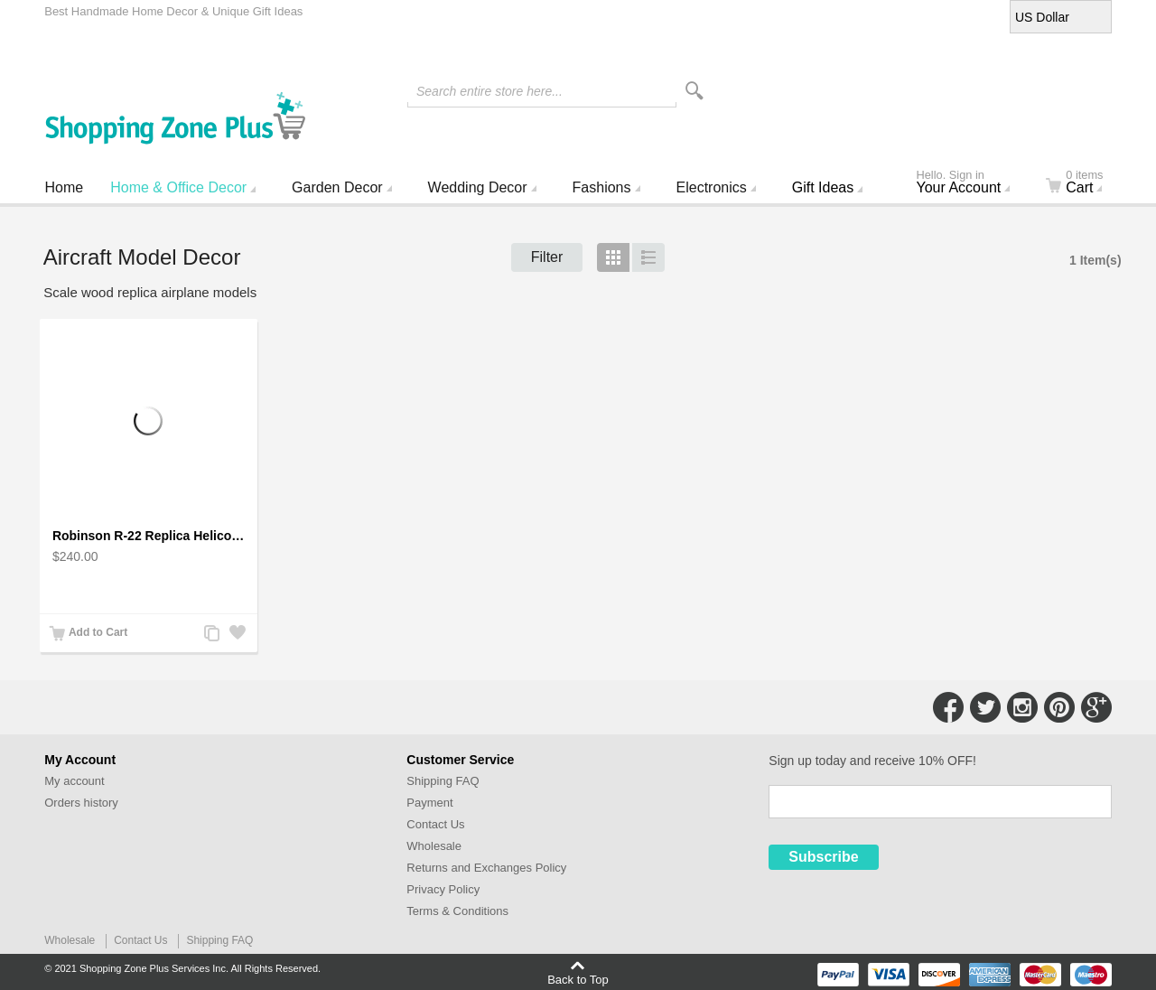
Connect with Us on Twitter (985, 707)
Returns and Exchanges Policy (486, 867)
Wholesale (433, 846)
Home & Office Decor (178, 187)
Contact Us (435, 824)
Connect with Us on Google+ (1096, 707)
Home (64, 187)
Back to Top (578, 979)
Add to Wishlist (236, 634)
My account (74, 781)
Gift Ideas (822, 187)
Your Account (971, 183)
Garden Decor (337, 187)
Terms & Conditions (457, 911)
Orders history (81, 802)
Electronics (711, 187)
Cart (1085, 183)
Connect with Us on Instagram (1022, 707)
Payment (429, 802)
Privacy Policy (443, 889)
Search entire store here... (489, 91)
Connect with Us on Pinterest (1059, 707)
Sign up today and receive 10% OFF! (872, 760)
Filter (547, 257)
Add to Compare (211, 634)
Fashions (602, 187)
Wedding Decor (477, 187)
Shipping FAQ (442, 781)
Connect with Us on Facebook (948, 707)
